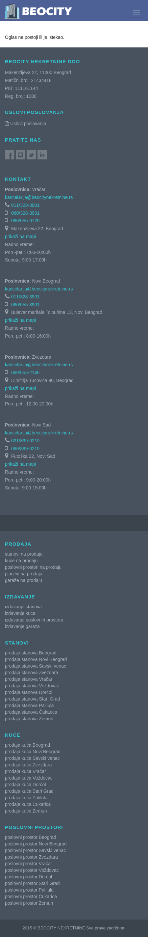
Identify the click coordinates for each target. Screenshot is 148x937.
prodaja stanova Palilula (29, 705)
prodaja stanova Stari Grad (32, 699)
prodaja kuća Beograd (27, 745)
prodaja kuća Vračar (25, 771)
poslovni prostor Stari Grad (32, 883)
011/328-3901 (25, 205)
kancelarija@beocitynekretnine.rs (39, 197)
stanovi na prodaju (23, 554)
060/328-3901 (25, 213)
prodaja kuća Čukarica (28, 804)
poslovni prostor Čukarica (31, 896)
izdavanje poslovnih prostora (34, 619)
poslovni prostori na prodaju (33, 567)
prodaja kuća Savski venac (32, 758)
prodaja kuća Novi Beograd (33, 751)
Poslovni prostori (34, 827)
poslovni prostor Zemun (29, 903)
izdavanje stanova (23, 606)
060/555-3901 (25, 304)
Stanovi (17, 643)
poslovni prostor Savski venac (35, 850)
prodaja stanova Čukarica (31, 712)
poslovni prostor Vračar (28, 863)
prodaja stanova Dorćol (28, 692)
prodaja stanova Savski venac (35, 666)
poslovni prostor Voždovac (32, 870)
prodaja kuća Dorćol (25, 784)
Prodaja (18, 544)
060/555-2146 (25, 372)
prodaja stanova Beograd (30, 652)
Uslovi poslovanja (25, 123)
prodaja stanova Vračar (28, 679)
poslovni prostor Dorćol (28, 876)
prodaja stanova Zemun (29, 718)
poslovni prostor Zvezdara (31, 857)
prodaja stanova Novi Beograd (36, 659)
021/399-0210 (25, 440)
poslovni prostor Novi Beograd (36, 843)
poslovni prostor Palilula (29, 890)
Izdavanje (20, 596)
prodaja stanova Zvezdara (31, 672)
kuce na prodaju (21, 560)
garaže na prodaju (23, 580)
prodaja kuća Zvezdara (28, 764)
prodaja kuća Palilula (26, 797)
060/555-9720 (25, 220)
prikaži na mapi (20, 236)
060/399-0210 (25, 448)
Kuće (12, 735)
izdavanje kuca (20, 613)
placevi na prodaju (23, 573)
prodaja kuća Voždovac (29, 778)
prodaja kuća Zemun (26, 810)
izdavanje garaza (22, 626)
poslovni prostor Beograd (30, 837)
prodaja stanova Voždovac (32, 685)
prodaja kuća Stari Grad (29, 791)
